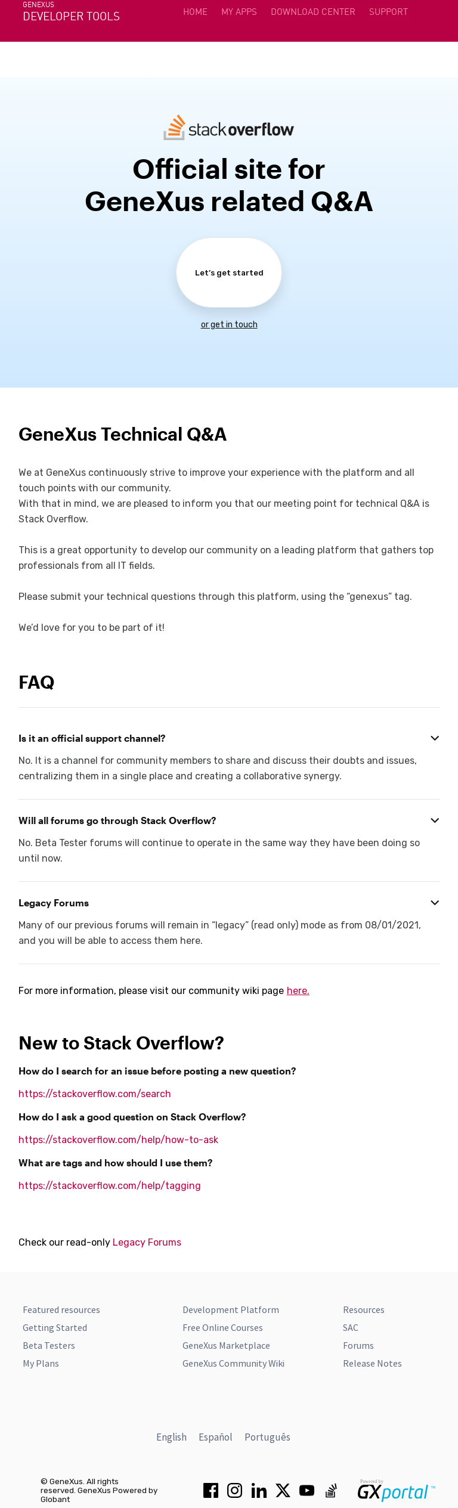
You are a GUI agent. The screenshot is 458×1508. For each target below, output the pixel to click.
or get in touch (229, 325)
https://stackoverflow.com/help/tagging (109, 1185)
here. (298, 990)
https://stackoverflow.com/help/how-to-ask (118, 1139)
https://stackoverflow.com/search (94, 1094)
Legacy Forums (147, 1242)
